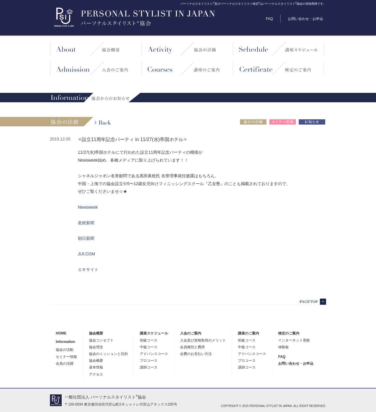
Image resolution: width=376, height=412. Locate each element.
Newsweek (88, 207)
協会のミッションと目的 (108, 354)
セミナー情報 (66, 357)
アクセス (96, 374)
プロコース (148, 361)
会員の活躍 (64, 364)
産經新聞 (86, 222)
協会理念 (96, 347)
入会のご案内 (190, 333)
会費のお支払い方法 (196, 354)
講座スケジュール (154, 333)
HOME (61, 333)
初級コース (148, 340)
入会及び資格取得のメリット (203, 340)
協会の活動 (64, 350)
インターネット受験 (294, 340)
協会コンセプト (101, 340)
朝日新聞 (86, 238)
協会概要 (96, 333)
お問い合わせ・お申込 (305, 19)
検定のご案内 (288, 333)
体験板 (283, 347)
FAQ (269, 19)
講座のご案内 (248, 333)
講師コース (148, 367)
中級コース (148, 347)
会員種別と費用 (192, 347)
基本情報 (96, 367)
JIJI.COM (86, 254)
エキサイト (88, 269)
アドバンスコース (154, 354)
